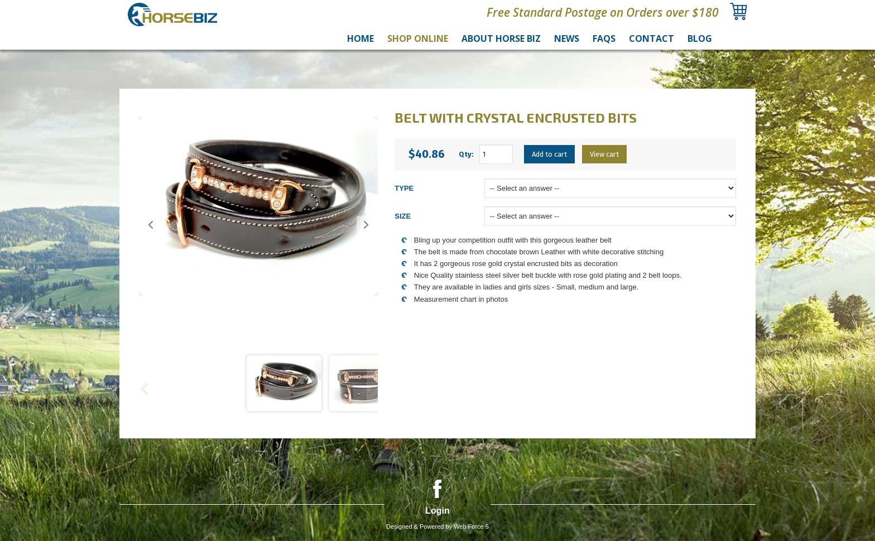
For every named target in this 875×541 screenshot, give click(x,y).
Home (360, 38)
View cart (604, 154)
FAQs (604, 38)
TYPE (404, 188)
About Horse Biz (501, 38)
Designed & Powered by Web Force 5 (437, 526)
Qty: (466, 154)
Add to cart (549, 154)
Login (437, 510)
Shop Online (417, 38)
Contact (651, 38)
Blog (700, 38)
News (566, 38)
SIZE (403, 216)
